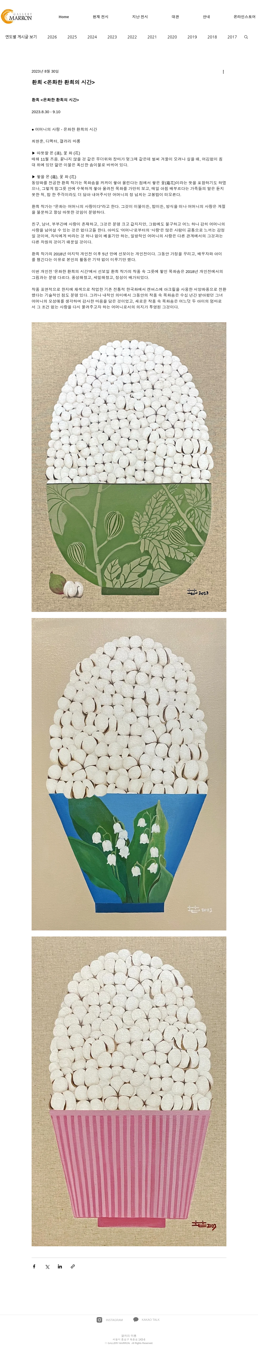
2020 (172, 36)
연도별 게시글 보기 (21, 36)
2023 (112, 36)
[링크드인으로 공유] (59, 1266)
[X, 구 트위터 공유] (46, 1266)
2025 (72, 36)
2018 (212, 36)
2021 (152, 36)
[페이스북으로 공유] (34, 1266)
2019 (192, 36)
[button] (246, 36)
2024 (92, 36)
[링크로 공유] (72, 1266)
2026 (52, 36)
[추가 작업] (223, 71)
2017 (232, 36)
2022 (132, 36)
